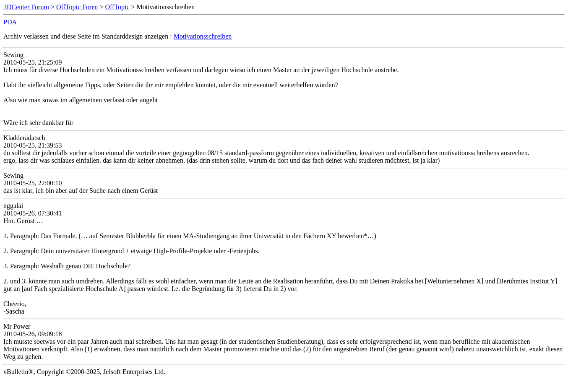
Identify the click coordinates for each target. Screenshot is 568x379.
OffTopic (117, 6)
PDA (10, 22)
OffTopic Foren (77, 6)
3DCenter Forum (26, 6)
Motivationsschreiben (203, 36)
